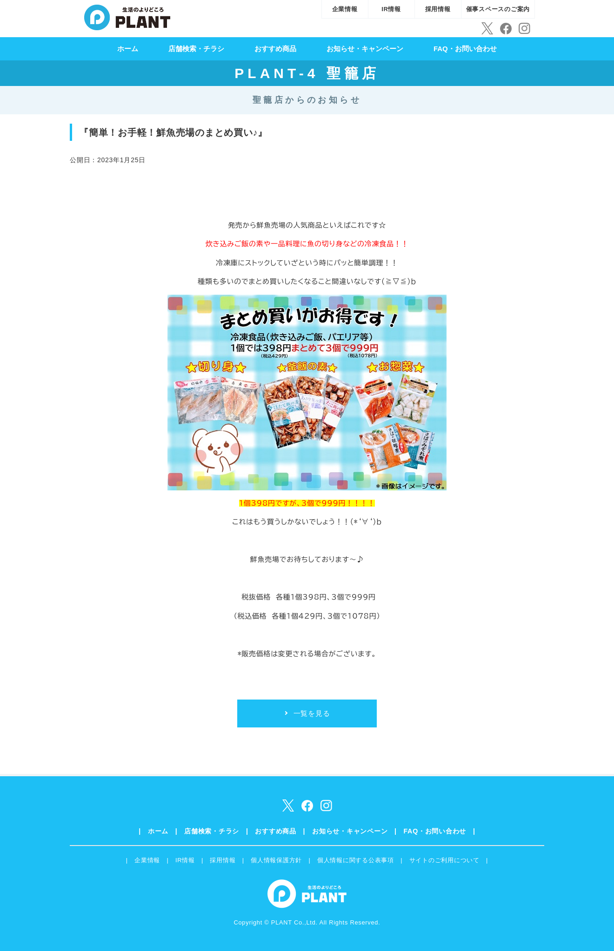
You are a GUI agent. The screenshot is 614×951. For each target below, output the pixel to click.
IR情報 (391, 9)
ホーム (127, 49)
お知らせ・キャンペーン (365, 49)
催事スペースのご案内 (498, 9)
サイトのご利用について (444, 860)
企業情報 (345, 9)
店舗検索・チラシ (196, 49)
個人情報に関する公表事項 (355, 860)
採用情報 (438, 9)
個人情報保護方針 (276, 860)
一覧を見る (312, 713)
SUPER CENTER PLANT (127, 16)
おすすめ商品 (275, 49)
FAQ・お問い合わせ (465, 49)
